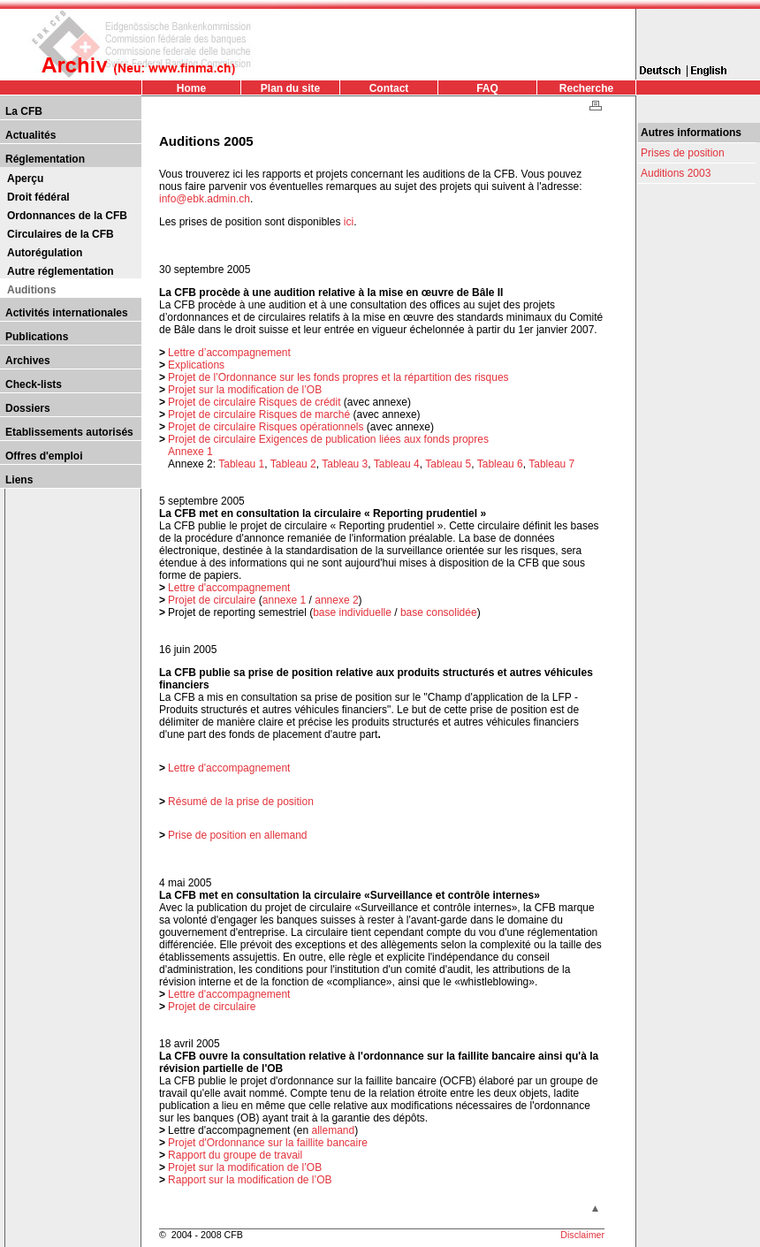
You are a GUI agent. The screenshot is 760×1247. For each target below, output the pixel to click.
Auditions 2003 (676, 173)
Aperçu (25, 178)
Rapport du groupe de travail (235, 1155)
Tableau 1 (241, 464)
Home (191, 88)
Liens (19, 480)
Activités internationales (66, 313)
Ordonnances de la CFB (67, 215)
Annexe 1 (190, 451)
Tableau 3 (345, 464)
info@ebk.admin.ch (204, 199)
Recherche (586, 88)
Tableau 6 (500, 464)
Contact (389, 88)
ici (348, 222)
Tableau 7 (551, 464)
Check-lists (33, 384)
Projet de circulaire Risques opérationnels (265, 427)
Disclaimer (582, 1234)
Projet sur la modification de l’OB (245, 390)
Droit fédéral (38, 197)
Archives (27, 360)
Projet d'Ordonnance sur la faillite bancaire (268, 1143)
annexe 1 (284, 600)
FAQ (487, 88)
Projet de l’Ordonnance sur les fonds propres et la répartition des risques (338, 377)
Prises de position (683, 153)
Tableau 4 (397, 464)
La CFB (23, 111)
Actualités (30, 135)
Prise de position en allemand (237, 835)
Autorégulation (44, 253)
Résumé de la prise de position (241, 801)
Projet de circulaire (211, 600)
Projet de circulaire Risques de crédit (254, 402)
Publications (36, 337)
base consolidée (438, 612)
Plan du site (290, 88)
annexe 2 (336, 600)
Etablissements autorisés (69, 432)
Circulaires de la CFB (60, 234)
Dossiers (27, 408)
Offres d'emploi (44, 456)
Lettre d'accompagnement (229, 588)
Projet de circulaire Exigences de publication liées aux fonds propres (328, 439)
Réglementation (45, 159)
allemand (332, 1130)
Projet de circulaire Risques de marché (259, 414)
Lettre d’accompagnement (229, 352)
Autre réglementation (60, 271)
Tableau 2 (293, 464)
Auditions (31, 290)
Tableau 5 (448, 464)
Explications (196, 365)
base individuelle (352, 612)
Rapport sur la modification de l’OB (249, 1180)
